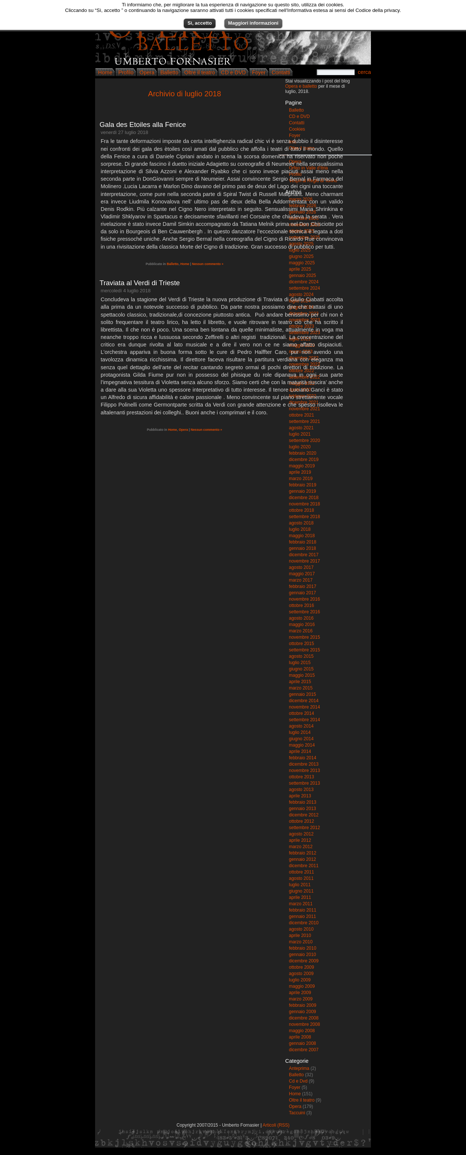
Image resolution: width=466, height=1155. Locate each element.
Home (105, 72)
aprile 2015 (300, 681)
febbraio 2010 (302, 948)
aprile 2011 (300, 897)
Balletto (169, 72)
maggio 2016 (302, 624)
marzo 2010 (300, 941)
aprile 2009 (300, 992)
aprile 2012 (300, 840)
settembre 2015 (304, 650)
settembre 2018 (304, 516)
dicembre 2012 (303, 815)
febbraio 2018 (302, 542)
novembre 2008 (304, 1024)
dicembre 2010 (303, 922)
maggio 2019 (302, 465)
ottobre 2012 (301, 821)
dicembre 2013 (303, 764)
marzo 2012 (300, 846)
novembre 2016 (304, 599)
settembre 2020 (304, 440)
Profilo (125, 72)
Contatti (281, 72)
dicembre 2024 (303, 281)
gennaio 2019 (302, 491)
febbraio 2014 (302, 757)
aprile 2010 (300, 935)
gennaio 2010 (302, 954)
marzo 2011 (300, 903)
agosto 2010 (301, 929)
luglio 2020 (300, 446)
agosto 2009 (301, 973)
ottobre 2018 (301, 510)
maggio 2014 (302, 745)
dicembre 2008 (303, 1018)
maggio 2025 (302, 262)
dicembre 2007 (303, 1049)
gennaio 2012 (302, 859)
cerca (364, 72)
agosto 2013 (301, 789)
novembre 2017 (304, 561)
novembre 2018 (304, 504)
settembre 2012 (304, 827)
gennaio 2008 (302, 1043)
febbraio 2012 (302, 853)
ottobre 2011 (301, 872)
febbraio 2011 (302, 910)
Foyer (259, 72)
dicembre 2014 (303, 700)
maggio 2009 (302, 986)
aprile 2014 (300, 751)
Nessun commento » (207, 264)
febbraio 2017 (302, 586)
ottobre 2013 (301, 776)
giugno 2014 (301, 738)
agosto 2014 (301, 726)
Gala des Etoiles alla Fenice (143, 124)
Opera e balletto (301, 86)
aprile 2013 (300, 795)
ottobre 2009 (301, 967)
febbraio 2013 (302, 802)
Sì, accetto (200, 23)
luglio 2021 (300, 434)
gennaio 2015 (302, 694)
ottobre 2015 (301, 643)
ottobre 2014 (301, 713)
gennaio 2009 (302, 1011)
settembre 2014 (304, 719)
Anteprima (299, 1068)
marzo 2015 (300, 688)
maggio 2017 (302, 573)
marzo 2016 (300, 630)
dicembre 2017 (303, 554)
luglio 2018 (300, 529)
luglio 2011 (300, 884)
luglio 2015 (300, 662)
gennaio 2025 (302, 275)
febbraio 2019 (302, 485)
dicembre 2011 (303, 865)
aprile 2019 (300, 472)
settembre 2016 (304, 611)
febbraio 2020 (302, 453)
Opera (146, 72)
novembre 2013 (304, 770)
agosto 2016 (301, 618)
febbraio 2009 (302, 1005)
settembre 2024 (304, 288)
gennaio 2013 (302, 808)
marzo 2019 (300, 478)
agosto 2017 (301, 567)
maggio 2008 (302, 1030)
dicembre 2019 (303, 459)
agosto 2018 (301, 523)
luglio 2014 (300, 732)
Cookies (297, 129)
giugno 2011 (301, 891)
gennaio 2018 (302, 548)
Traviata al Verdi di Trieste (140, 283)
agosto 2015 (301, 656)
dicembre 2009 (303, 960)
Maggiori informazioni (253, 23)
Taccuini (297, 1112)
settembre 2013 (304, 783)
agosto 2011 (301, 878)
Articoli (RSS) (276, 1125)
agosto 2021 (301, 427)
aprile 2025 (300, 269)
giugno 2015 (301, 669)
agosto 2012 (301, 834)
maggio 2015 (302, 675)
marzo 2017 (300, 580)
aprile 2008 (300, 1037)
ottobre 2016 (301, 605)
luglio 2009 (300, 980)
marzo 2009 (300, 999)
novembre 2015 (304, 637)
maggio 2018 (302, 535)
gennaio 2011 (302, 916)
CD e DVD (233, 72)
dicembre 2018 (303, 497)
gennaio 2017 (302, 592)
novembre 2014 (304, 707)
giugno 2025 (301, 256)
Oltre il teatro (199, 72)
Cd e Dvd (298, 1081)
